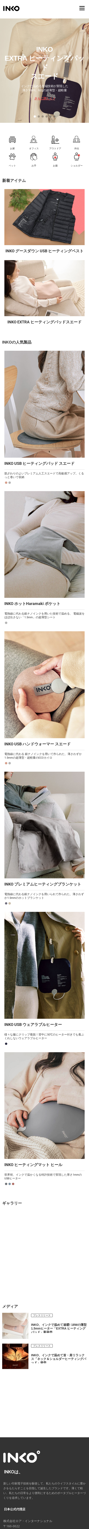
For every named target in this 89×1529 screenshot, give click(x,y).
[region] (44, 70)
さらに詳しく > (44, 98)
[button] (35, 116)
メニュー (82, 8)
